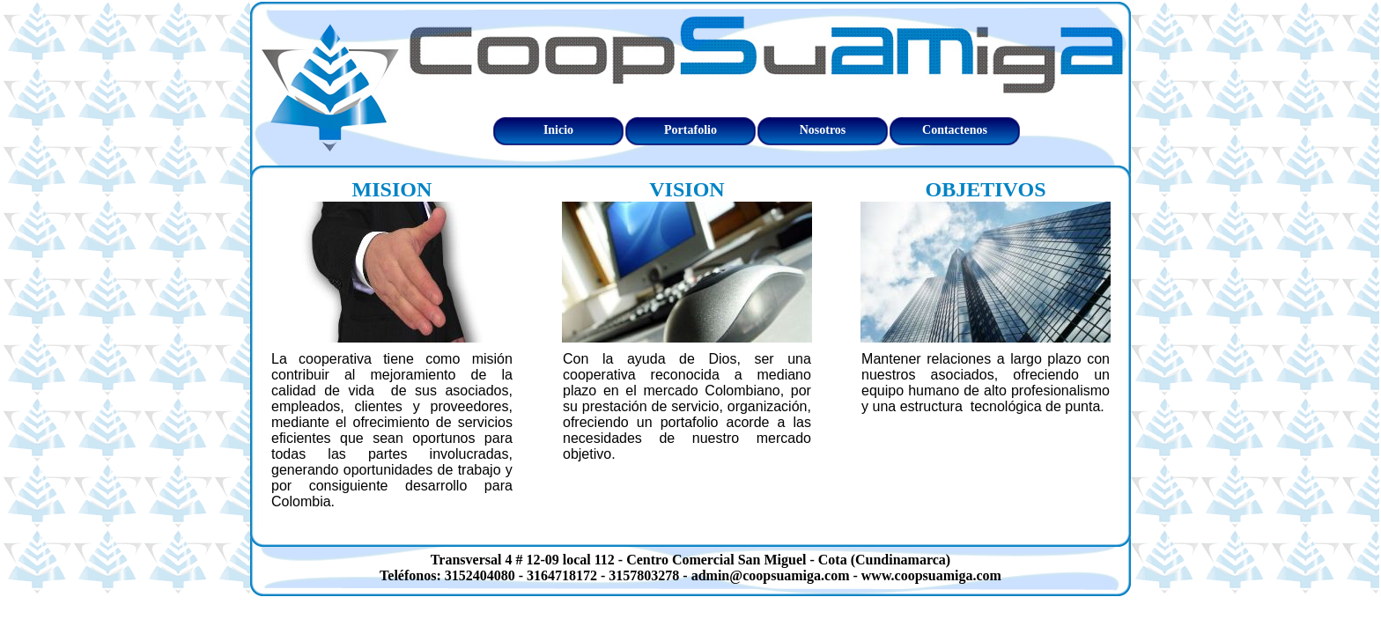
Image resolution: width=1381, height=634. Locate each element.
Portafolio (690, 129)
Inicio (558, 129)
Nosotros (823, 129)
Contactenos (954, 129)
